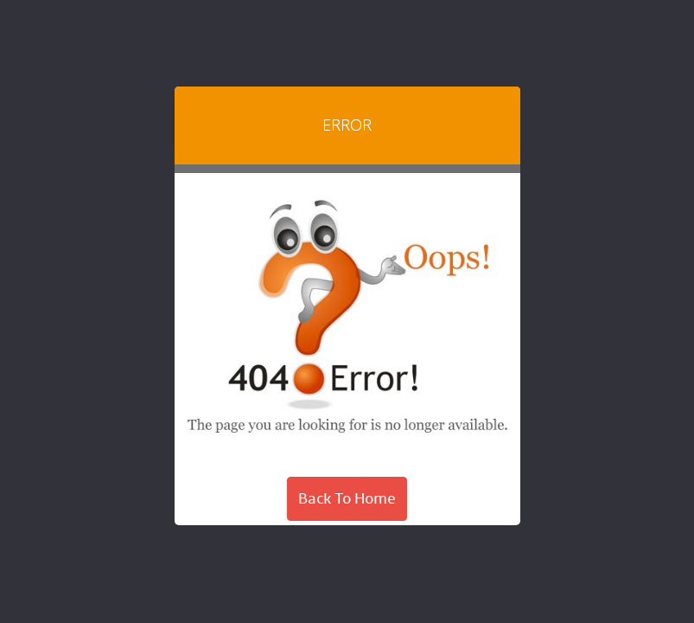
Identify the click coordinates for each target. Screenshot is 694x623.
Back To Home (347, 499)
